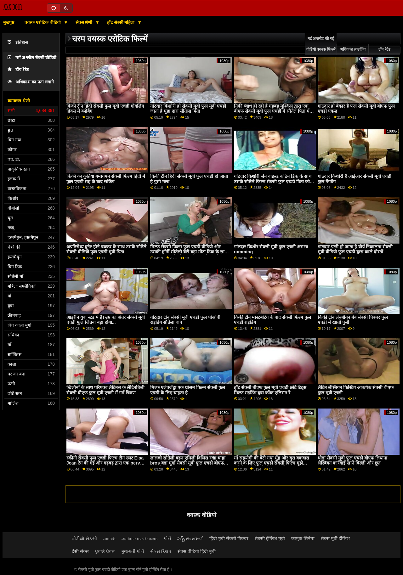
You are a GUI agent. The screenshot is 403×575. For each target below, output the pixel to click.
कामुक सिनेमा (303, 538)
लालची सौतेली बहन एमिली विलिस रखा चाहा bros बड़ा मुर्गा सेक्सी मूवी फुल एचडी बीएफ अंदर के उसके (187, 463)
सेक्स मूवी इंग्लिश (335, 538)
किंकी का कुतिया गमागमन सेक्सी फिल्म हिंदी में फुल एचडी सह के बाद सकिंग (105, 179)
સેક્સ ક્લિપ (160, 551)
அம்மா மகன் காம (139, 538)
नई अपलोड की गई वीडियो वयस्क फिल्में (320, 44)
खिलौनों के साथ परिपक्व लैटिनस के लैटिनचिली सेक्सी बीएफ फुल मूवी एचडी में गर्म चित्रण (105, 390)
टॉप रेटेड (18, 69)
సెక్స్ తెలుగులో (190, 538)
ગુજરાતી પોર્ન (132, 551)
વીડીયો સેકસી (84, 538)
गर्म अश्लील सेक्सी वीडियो (32, 57)
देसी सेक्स (80, 551)
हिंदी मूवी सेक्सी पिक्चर (228, 538)
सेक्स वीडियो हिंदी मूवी (197, 551)
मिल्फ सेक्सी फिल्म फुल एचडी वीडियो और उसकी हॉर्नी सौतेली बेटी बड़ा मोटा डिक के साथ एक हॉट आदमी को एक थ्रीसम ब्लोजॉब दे (188, 252)
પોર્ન (167, 538)
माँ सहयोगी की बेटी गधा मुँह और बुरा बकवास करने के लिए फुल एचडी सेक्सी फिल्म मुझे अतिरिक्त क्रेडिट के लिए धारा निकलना (271, 463)
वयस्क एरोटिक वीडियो (43, 22)
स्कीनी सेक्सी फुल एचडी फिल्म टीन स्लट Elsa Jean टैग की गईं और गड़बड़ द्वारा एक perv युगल (105, 463)
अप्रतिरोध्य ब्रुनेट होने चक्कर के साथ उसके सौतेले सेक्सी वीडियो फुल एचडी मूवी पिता (106, 249)
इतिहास (18, 42)
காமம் (109, 538)
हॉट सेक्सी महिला (121, 22)
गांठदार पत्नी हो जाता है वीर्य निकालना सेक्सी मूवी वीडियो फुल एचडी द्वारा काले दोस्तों (355, 249)
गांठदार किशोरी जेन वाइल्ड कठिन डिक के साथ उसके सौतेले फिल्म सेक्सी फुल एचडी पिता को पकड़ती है (272, 181)
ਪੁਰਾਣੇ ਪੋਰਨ (105, 551)
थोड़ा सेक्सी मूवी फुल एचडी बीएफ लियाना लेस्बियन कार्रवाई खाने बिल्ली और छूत (352, 460)
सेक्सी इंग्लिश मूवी (270, 538)
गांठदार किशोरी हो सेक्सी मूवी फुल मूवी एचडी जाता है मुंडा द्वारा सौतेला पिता (188, 109)
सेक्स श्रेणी (85, 22)
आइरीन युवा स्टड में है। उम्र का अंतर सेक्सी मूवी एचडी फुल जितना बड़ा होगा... (105, 320)
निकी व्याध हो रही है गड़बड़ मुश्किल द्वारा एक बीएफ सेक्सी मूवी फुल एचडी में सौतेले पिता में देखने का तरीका (271, 111)
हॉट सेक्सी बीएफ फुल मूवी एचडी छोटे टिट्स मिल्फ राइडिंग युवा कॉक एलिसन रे (270, 390)
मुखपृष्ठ (8, 22)
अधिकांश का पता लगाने (31, 82)
